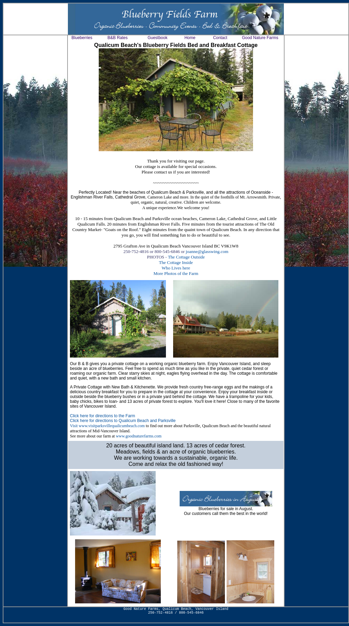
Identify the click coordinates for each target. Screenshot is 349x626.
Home (189, 37)
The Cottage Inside (176, 262)
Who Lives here (175, 267)
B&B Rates (118, 37)
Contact (220, 37)
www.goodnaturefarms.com (138, 436)
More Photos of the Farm (176, 273)
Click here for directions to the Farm (102, 415)
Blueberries (82, 37)
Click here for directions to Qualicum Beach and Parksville (123, 420)
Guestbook (157, 37)
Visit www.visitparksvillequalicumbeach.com (107, 425)
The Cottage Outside (186, 257)
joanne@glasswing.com (207, 251)
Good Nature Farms (260, 37)
